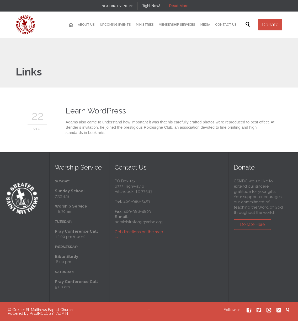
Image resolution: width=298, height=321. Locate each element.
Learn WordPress (96, 110)
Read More (178, 5)
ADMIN (62, 313)
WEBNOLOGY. (42, 313)
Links (29, 72)
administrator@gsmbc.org (139, 222)
